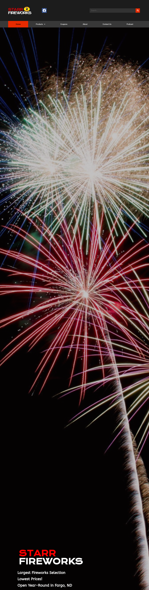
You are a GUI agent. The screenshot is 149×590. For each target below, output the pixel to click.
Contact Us (107, 24)
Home (18, 24)
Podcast (130, 24)
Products (40, 24)
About (85, 24)
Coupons (63, 24)
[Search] (138, 10)
